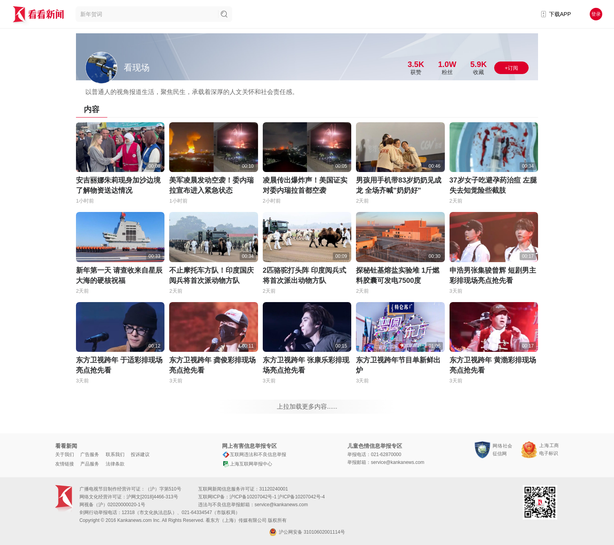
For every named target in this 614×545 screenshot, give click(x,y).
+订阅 (511, 68)
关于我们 (64, 454)
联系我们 (115, 454)
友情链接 (64, 464)
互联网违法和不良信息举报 (254, 454)
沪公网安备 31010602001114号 (307, 532)
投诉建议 (140, 454)
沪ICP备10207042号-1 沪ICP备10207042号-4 (277, 497)
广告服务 (89, 454)
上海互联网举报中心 (247, 464)
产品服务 (89, 464)
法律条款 (115, 464)
